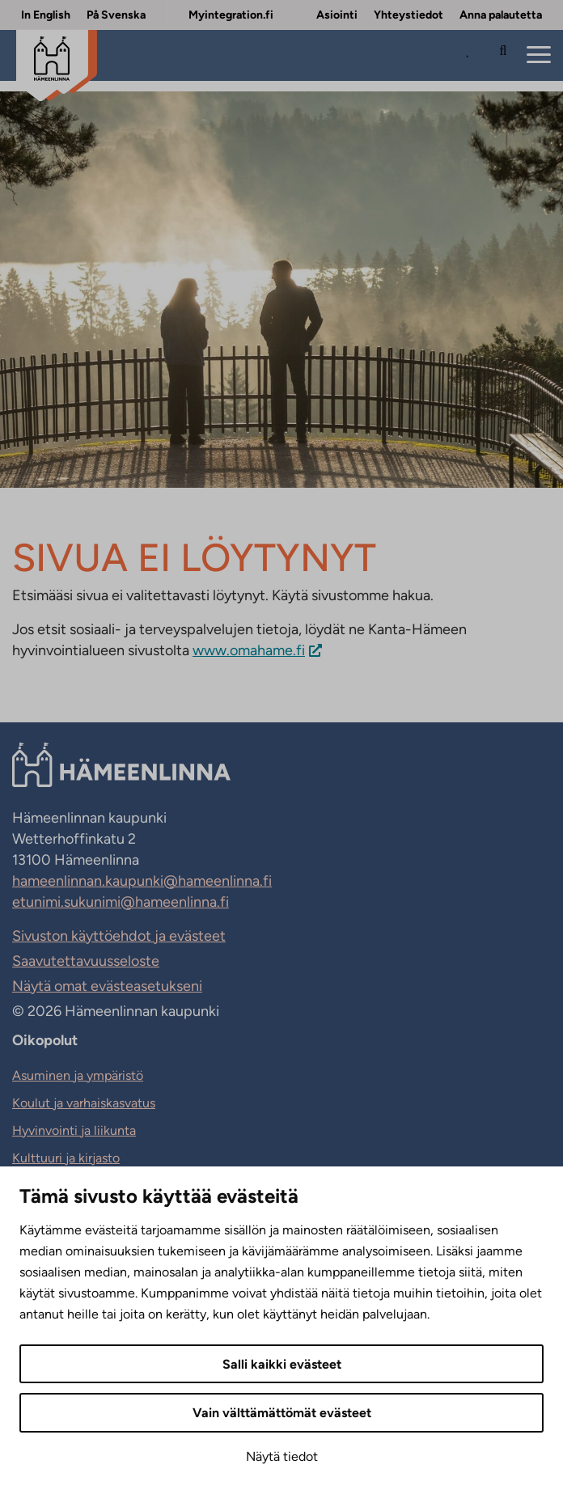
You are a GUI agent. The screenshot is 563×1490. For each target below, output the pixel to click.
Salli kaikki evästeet (281, 1364)
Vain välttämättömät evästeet (282, 1412)
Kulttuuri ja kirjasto (66, 1158)
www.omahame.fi (249, 650)
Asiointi (337, 15)
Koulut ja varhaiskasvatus (83, 1103)
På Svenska (116, 15)
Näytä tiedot (282, 1456)
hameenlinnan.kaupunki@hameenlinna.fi (142, 881)
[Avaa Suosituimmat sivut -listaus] (472, 56)
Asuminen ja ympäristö (77, 1075)
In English (45, 15)
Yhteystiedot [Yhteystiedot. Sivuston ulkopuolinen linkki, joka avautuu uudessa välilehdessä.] (408, 15)
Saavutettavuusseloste (85, 961)
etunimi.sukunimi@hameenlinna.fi (120, 902)
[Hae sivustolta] (503, 55)
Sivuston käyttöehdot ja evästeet (119, 936)
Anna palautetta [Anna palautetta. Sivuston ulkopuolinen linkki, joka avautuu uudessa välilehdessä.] (500, 15)
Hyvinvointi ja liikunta (74, 1130)
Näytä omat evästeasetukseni (107, 986)
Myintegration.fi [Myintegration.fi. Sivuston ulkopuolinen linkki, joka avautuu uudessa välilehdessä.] (230, 15)
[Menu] (539, 55)
